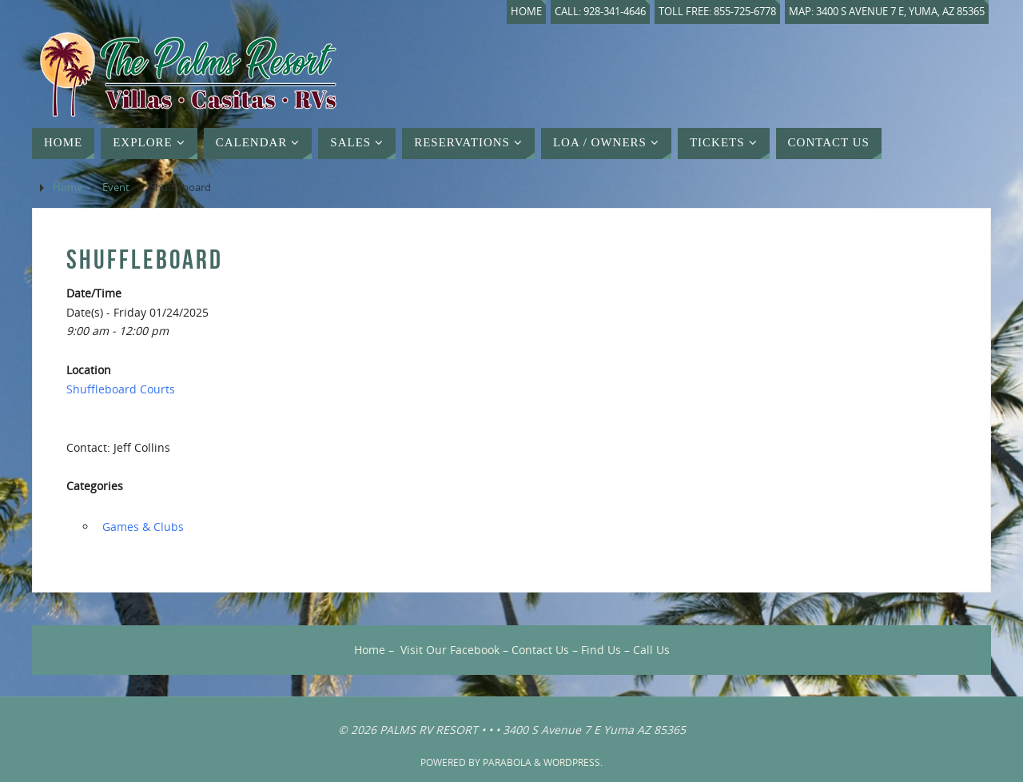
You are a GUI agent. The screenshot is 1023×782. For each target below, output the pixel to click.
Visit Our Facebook (450, 649)
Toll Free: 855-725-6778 (717, 11)
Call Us (651, 649)
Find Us (601, 649)
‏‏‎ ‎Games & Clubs (141, 526)
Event (115, 187)
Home (526, 11)
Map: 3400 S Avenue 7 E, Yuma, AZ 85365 (887, 11)
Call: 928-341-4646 (600, 11)
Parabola (507, 762)
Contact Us (540, 649)
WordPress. (573, 762)
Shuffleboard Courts (120, 389)
